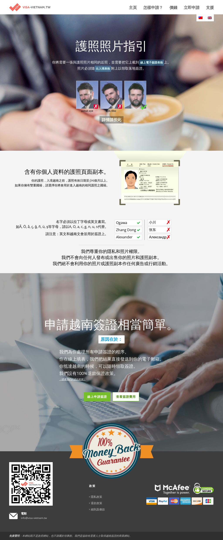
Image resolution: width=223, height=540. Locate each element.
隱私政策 (96, 497)
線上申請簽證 (97, 397)
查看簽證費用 (126, 397)
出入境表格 (103, 68)
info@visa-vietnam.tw (34, 518)
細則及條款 (98, 509)
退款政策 (96, 503)
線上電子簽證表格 (151, 62)
